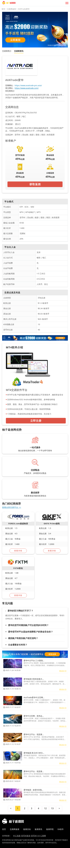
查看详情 (18, 550)
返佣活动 (27, 829)
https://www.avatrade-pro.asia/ (28, 85)
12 (45, 808)
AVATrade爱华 (23, 9)
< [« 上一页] (10, 808)
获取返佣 (35, 184)
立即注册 (35, 420)
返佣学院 (50, 829)
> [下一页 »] (59, 808)
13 (52, 808)
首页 (3, 9)
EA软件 (61, 829)
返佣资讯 (38, 829)
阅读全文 (63, 671)
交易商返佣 (11, 9)
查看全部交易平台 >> (11, 507)
